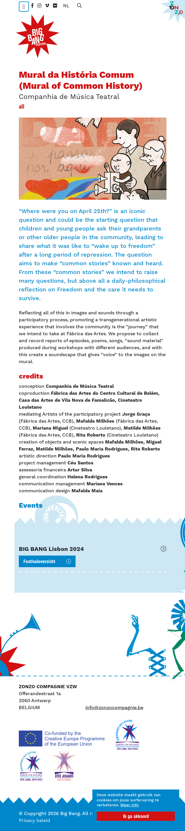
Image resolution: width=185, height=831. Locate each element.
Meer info (129, 805)
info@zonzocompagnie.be (114, 707)
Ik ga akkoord (136, 816)
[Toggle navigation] (24, 6)
